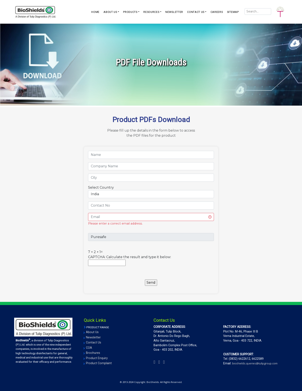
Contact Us (93, 342)
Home (95, 12)
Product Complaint (99, 363)
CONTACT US (195, 12)
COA (89, 348)
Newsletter (93, 337)
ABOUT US (110, 12)
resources (151, 12)
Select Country (101, 187)
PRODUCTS (130, 12)
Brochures (93, 353)
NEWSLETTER (174, 12)
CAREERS (217, 12)
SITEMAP (233, 12)
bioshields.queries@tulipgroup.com (255, 363)
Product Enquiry (97, 358)
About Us (92, 332)
